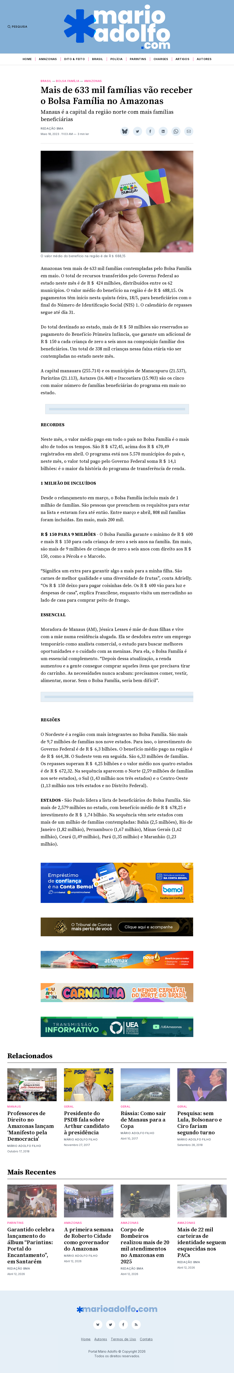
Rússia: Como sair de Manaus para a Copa (143, 1120)
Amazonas (48, 59)
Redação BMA (52, 128)
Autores (204, 59)
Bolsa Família (67, 81)
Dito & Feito (74, 59)
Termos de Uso (123, 1339)
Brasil (97, 59)
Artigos (182, 59)
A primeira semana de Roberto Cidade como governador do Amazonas (88, 1239)
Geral (69, 1106)
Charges (161, 59)
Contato (146, 1339)
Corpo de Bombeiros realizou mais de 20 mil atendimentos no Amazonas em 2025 (145, 1245)
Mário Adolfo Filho (24, 1146)
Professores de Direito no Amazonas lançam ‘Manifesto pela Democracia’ (30, 1126)
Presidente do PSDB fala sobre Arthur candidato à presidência (86, 1123)
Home (27, 59)
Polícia (116, 59)
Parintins (138, 59)
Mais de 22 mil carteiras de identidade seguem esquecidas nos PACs (201, 1242)
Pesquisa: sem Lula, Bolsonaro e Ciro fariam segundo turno (199, 1123)
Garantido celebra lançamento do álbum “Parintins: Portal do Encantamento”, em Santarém (30, 1245)
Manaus (14, 1106)
